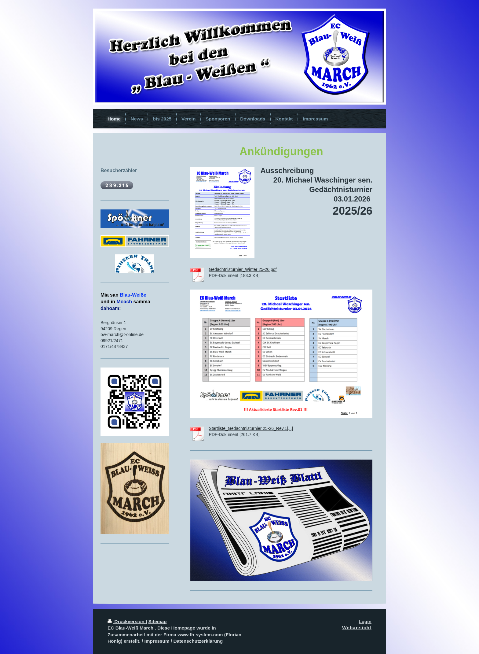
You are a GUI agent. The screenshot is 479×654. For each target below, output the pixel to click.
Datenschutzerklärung (198, 641)
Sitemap (157, 621)
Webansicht (356, 627)
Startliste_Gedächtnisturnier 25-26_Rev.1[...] (251, 428)
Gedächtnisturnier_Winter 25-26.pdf (243, 269)
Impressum (157, 641)
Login (365, 621)
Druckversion (127, 621)
